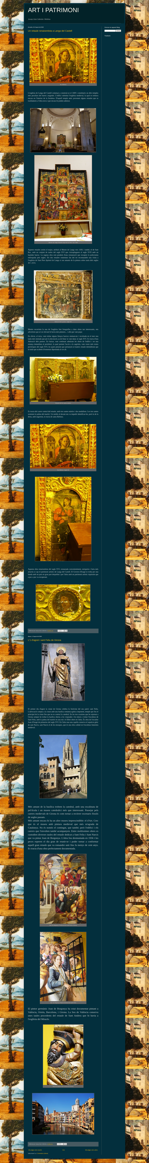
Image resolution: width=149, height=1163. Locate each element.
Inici (63, 1150)
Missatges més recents (35, 1150)
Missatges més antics (91, 1150)
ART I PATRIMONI (53, 10)
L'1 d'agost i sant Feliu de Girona (44, 640)
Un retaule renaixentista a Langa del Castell (50, 31)
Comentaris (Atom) (42, 1153)
